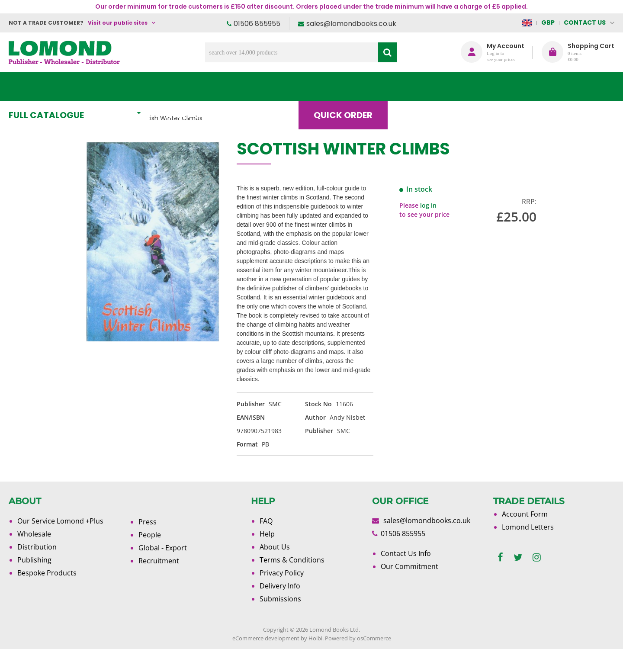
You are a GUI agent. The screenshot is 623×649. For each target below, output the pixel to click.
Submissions (280, 599)
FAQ (266, 521)
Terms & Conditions (292, 560)
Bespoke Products (47, 573)
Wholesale (34, 534)
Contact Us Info (406, 553)
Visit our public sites (118, 22)
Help (267, 534)
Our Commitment (409, 566)
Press (147, 522)
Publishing (34, 560)
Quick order (350, 86)
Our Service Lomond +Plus (60, 521)
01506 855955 (257, 24)
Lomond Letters (528, 527)
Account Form (525, 514)
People (149, 535)
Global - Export (162, 548)
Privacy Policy (282, 573)
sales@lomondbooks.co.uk (351, 24)
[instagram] (537, 557)
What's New (201, 86)
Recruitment (158, 560)
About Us (486, 86)
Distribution (37, 547)
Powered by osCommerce (358, 638)
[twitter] (518, 557)
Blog (422, 86)
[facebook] (500, 557)
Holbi (315, 638)
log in (428, 205)
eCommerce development (265, 638)
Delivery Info (280, 586)
